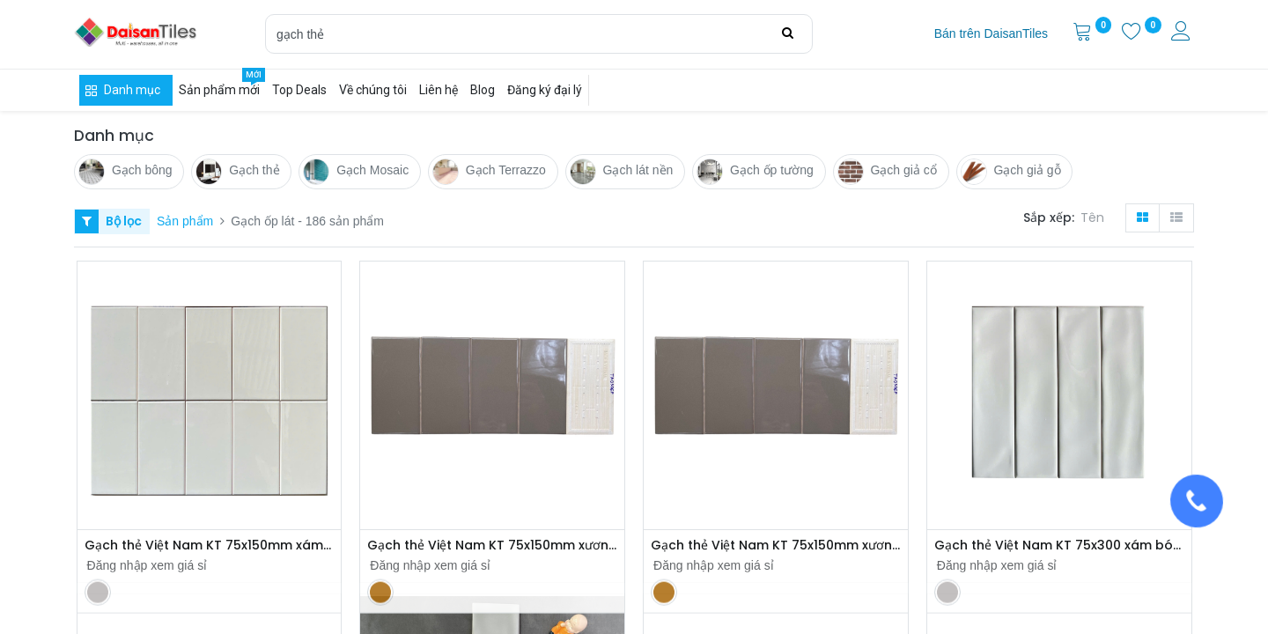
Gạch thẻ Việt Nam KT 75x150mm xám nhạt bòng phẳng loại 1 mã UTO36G (210, 545)
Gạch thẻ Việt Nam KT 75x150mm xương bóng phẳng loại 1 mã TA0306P (492, 545)
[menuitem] (991, 34)
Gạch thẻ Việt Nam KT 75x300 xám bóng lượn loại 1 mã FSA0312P (1059, 545)
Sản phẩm (185, 221)
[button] (1095, 218)
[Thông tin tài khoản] (1182, 33)
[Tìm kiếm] (787, 33)
